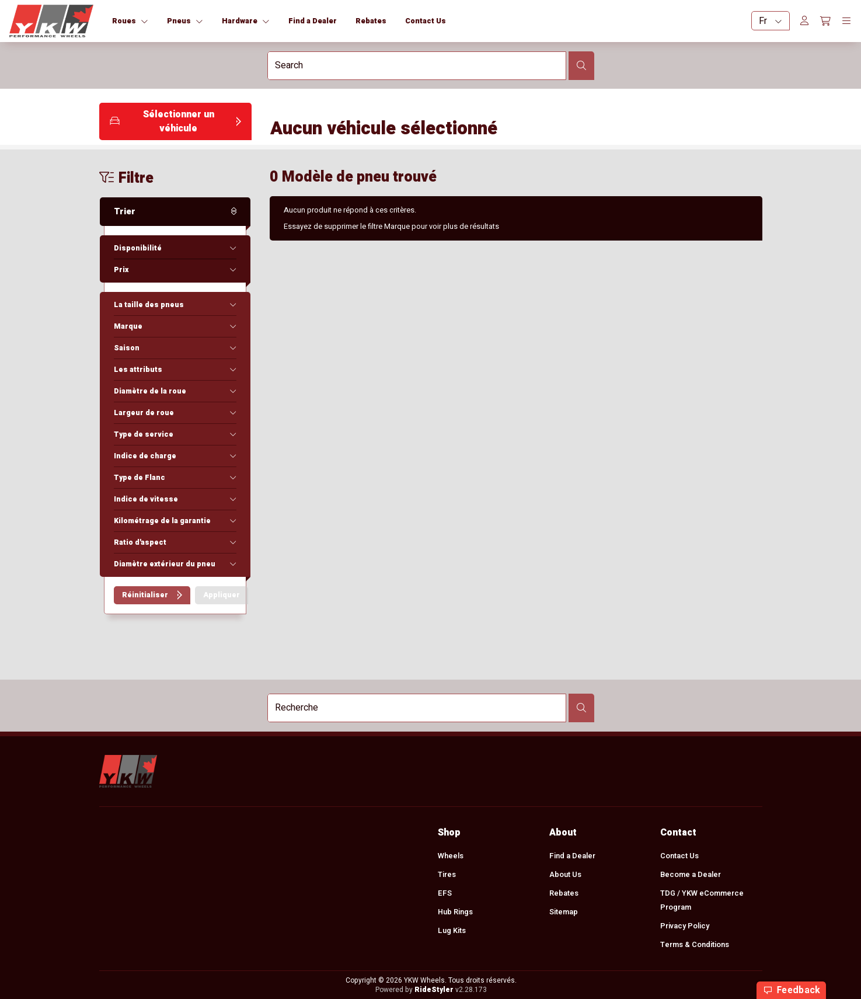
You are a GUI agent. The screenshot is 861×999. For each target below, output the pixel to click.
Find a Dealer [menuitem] (572, 856)
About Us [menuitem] (565, 874)
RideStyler (433, 989)
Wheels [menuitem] (450, 856)
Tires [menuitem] (447, 874)
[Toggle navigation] (846, 21)
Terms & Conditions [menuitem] (694, 944)
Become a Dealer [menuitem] (690, 874)
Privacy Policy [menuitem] (684, 926)
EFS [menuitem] (445, 893)
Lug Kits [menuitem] (452, 930)
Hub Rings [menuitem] (455, 912)
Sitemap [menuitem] (563, 912)
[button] (175, 121)
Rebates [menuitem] (563, 893)
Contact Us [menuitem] (679, 856)
